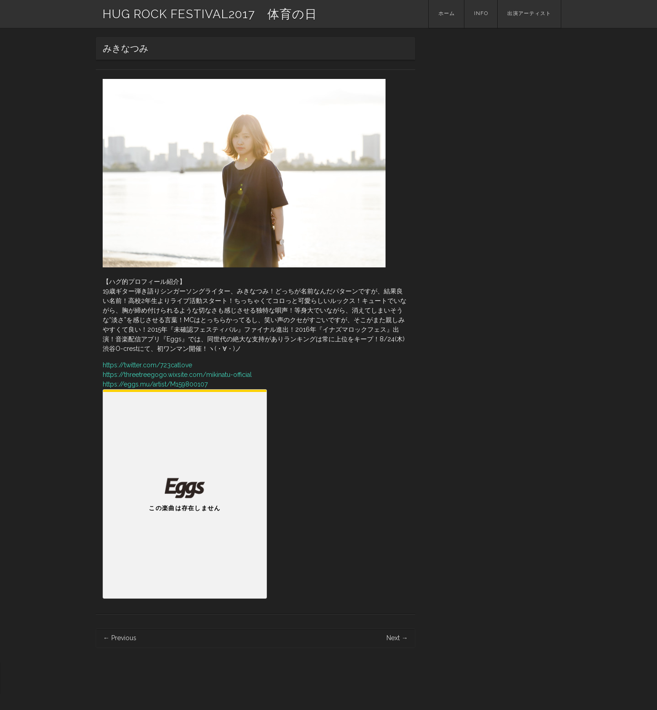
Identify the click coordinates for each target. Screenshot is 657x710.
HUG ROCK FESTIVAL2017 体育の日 (210, 14)
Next (397, 638)
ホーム (446, 13)
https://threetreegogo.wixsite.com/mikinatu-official (177, 374)
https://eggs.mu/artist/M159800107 (155, 384)
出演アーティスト (529, 13)
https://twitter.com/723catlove (147, 365)
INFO (481, 13)
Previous (119, 638)
